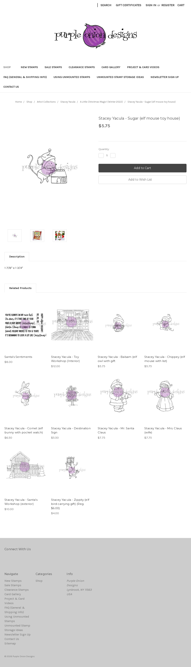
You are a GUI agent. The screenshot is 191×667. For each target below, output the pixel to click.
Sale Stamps (53, 67)
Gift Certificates (128, 5)
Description (16, 256)
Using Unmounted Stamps (72, 77)
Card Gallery (110, 67)
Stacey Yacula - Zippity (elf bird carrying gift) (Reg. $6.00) (70, 504)
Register (167, 5)
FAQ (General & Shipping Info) (25, 77)
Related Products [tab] (20, 288)
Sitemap (10, 643)
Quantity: (103, 149)
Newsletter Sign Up (165, 77)
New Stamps (29, 67)
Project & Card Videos (143, 67)
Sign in (151, 5)
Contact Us (11, 86)
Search (106, 5)
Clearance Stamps (82, 67)
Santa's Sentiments (18, 357)
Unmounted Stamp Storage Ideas (120, 77)
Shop (8, 67)
